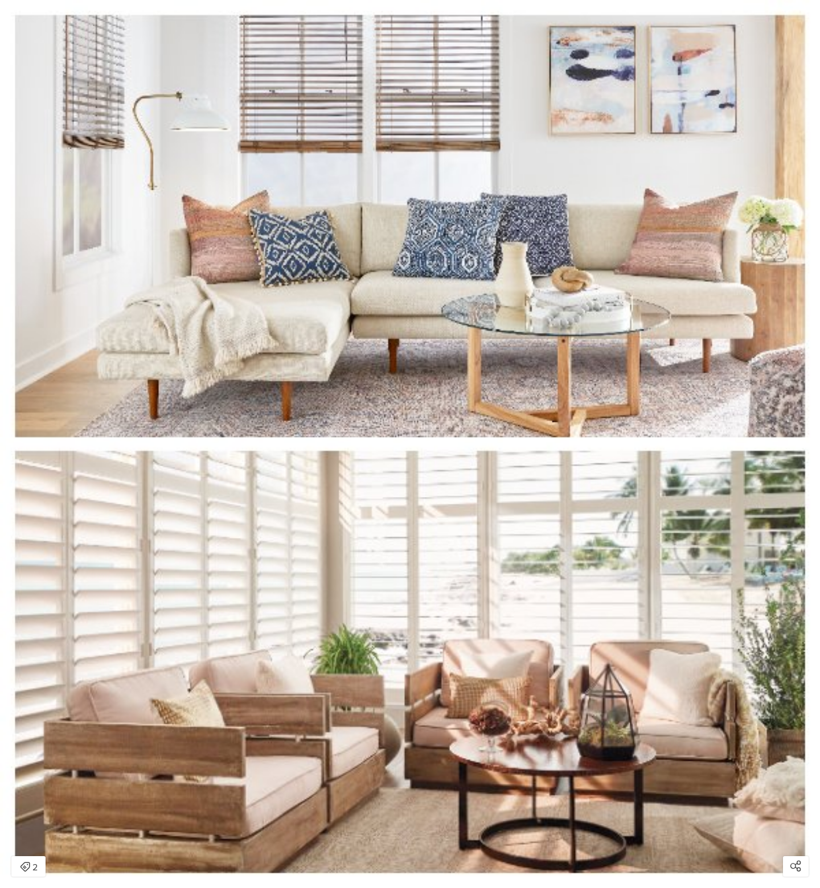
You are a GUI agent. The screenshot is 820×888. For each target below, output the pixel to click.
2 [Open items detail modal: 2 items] (29, 867)
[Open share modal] (796, 866)
